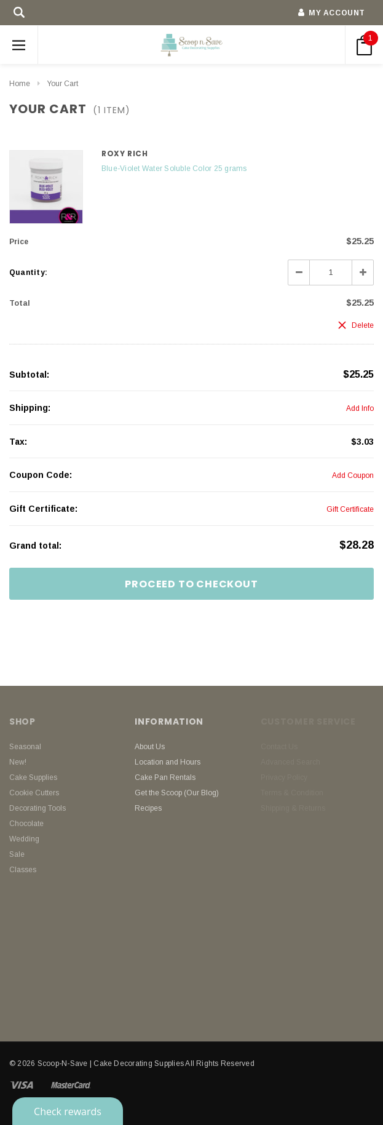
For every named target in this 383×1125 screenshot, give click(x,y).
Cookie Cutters (34, 793)
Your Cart (62, 83)
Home (19, 83)
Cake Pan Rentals (165, 777)
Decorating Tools (37, 808)
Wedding (24, 839)
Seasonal (25, 746)
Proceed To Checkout (191, 584)
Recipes (148, 808)
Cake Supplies (33, 777)
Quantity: (28, 272)
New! (17, 762)
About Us (150, 746)
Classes (22, 869)
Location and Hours (167, 762)
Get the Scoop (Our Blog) (177, 793)
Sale (17, 854)
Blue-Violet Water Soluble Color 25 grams (174, 168)
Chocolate (26, 823)
